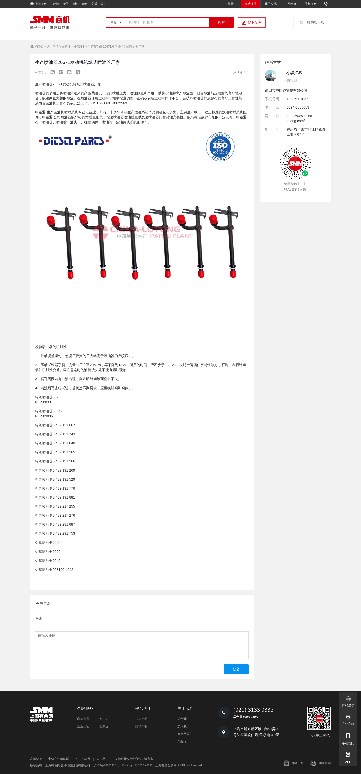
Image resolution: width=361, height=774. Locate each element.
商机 (75, 4)
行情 (56, 4)
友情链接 (36, 759)
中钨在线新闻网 (58, 759)
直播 (94, 4)
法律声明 (141, 719)
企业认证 (83, 726)
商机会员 (83, 719)
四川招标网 (83, 759)
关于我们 (183, 719)
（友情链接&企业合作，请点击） (134, 759)
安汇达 (103, 719)
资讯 (65, 4)
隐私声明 (141, 726)
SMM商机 (36, 46)
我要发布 (255, 23)
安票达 (103, 726)
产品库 (182, 741)
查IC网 (101, 759)
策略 (84, 4)
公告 (104, 4)
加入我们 (183, 726)
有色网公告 (185, 734)
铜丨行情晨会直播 (59, 46)
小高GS (79, 46)
